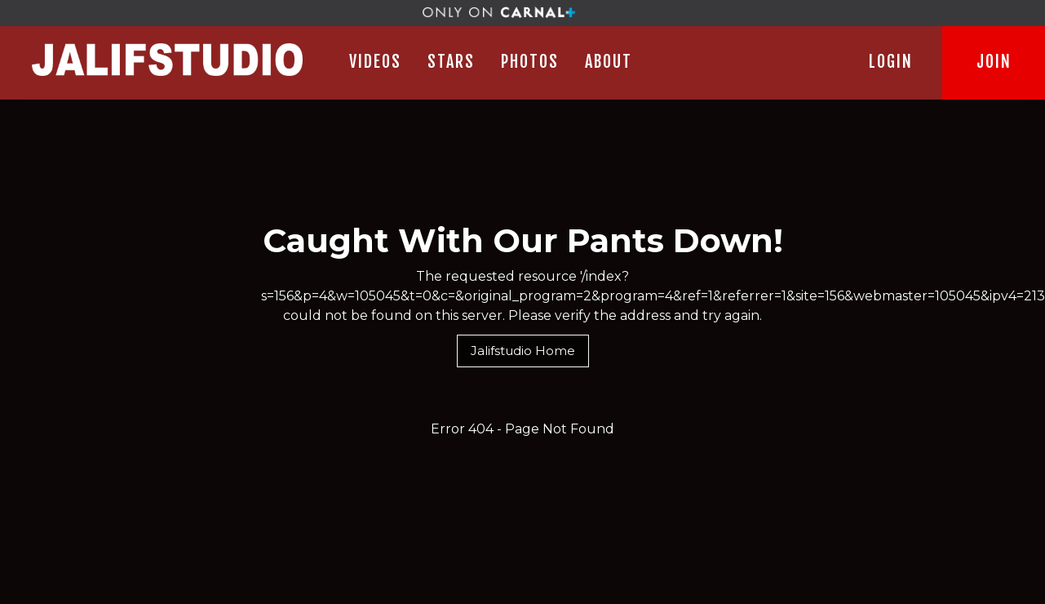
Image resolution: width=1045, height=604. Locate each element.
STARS (451, 61)
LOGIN (891, 61)
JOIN (994, 61)
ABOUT (608, 61)
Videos (375, 61)
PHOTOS (530, 61)
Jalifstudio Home (523, 350)
